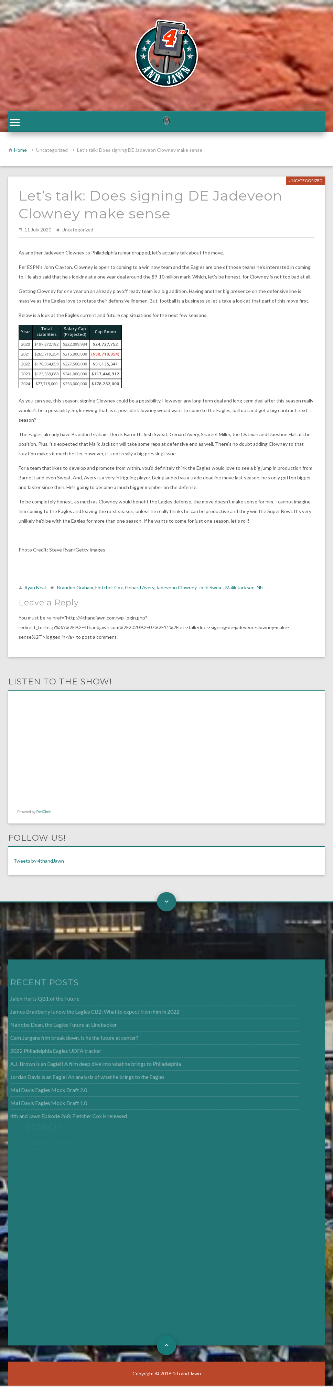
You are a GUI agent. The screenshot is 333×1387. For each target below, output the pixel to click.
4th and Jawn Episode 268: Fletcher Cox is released (59, 1116)
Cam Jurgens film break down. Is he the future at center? (64, 1039)
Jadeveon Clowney (176, 589)
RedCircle (44, 813)
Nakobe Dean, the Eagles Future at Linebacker (54, 1026)
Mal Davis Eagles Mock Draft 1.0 (39, 1103)
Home (20, 151)
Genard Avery (139, 589)
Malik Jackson (240, 589)
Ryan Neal (35, 589)
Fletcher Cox (109, 589)
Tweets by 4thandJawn (38, 862)
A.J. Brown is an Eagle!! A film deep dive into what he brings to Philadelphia (85, 1065)
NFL (261, 589)
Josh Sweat (210, 589)
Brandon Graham (75, 589)
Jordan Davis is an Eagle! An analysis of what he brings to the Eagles (77, 1078)
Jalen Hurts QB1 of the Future (35, 1001)
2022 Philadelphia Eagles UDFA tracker (46, 1052)
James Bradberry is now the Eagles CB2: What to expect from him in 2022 (84, 1014)
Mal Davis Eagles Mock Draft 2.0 (39, 1090)
